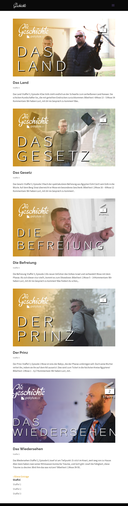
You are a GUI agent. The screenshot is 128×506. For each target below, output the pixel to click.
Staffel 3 (16, 88)
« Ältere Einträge (21, 476)
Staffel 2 (16, 454)
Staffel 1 (17, 484)
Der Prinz (20, 352)
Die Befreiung (24, 263)
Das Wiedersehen (28, 449)
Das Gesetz (22, 172)
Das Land (21, 83)
